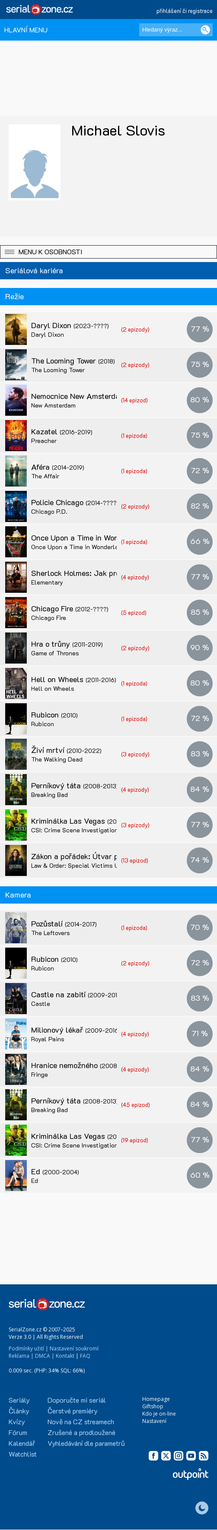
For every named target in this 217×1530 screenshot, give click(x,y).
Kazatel (62, 431)
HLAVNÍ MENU (26, 29)
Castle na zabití (77, 994)
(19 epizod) (134, 1140)
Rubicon (54, 714)
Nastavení (154, 1421)
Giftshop (152, 1406)
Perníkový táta (74, 785)
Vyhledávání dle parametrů (86, 1443)
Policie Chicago (74, 502)
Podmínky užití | (28, 1348)
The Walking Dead (57, 759)
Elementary (47, 582)
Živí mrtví (66, 750)
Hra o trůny (67, 644)
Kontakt (65, 1355)
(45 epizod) (135, 1104)
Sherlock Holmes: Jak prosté (98, 573)
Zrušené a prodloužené (81, 1432)
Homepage (156, 1399)
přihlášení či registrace (184, 10)
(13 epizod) (134, 860)
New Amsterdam (53, 405)
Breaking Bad (49, 794)
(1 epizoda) (134, 435)
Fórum (18, 1432)
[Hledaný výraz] (176, 29)
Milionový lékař (75, 1029)
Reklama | (21, 1355)
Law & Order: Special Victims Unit (79, 865)
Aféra (57, 467)
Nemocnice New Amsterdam (97, 396)
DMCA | (44, 1355)
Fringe (39, 1074)
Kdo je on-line (159, 1413)
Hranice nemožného (83, 1065)
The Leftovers (50, 933)
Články (19, 1410)
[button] (108, 252)
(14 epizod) (134, 400)
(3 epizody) (135, 754)
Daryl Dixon (70, 325)
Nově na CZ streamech (81, 1421)
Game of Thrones (55, 653)
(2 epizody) (135, 329)
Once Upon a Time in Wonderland (105, 537)
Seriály (19, 1399)
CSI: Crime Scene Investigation (74, 830)
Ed (55, 1171)
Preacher (44, 440)
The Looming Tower (73, 360)
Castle (40, 1003)
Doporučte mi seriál (77, 1399)
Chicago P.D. (49, 511)
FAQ (85, 1355)
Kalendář (22, 1443)
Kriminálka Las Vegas (86, 821)
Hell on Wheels (73, 679)
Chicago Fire (69, 608)
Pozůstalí (64, 923)
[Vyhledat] (205, 30)
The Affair (45, 476)
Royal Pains (47, 1039)
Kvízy (17, 1421)
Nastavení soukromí (74, 1348)
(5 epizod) (134, 612)
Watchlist (23, 1453)
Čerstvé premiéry (73, 1410)
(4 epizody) (135, 577)
